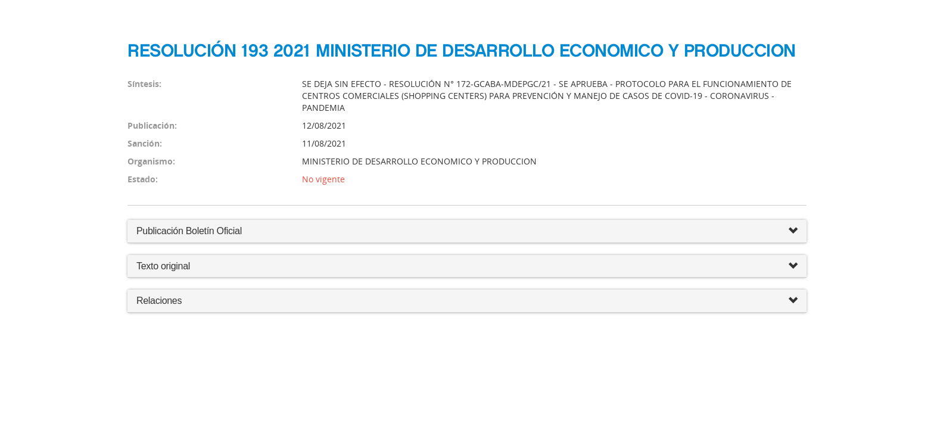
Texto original (163, 266)
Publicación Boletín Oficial (189, 231)
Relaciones (467, 301)
